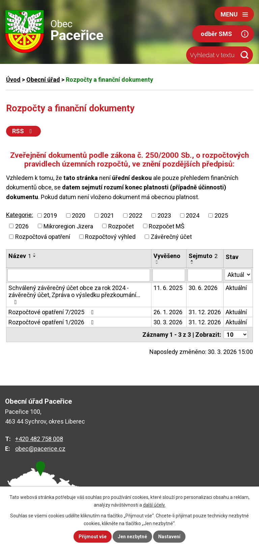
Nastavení (169, 536)
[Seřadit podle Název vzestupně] (34, 253)
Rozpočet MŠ (166, 225)
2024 (192, 215)
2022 (135, 215)
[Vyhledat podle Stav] (238, 274)
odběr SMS (216, 33)
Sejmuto (203, 255)
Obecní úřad (43, 79)
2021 (107, 215)
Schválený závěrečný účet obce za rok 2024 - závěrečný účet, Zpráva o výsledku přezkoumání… (74, 294)
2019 (50, 215)
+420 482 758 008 (39, 438)
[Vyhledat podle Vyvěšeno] (168, 275)
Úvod (13, 79)
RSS (23, 131)
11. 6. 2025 (167, 287)
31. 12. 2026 (205, 312)
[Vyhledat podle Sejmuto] (205, 275)
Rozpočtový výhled (110, 236)
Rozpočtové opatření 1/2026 (52, 322)
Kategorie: (19, 214)
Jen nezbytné (132, 536)
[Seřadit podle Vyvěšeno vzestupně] (157, 260)
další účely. (154, 505)
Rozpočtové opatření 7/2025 (52, 312)
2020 (78, 215)
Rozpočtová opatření (42, 236)
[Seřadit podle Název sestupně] (34, 256)
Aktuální (236, 287)
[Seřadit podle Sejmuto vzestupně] (192, 260)
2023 (164, 215)
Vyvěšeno (166, 255)
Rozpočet (121, 225)
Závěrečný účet (171, 236)
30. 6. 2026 (203, 287)
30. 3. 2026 (167, 322)
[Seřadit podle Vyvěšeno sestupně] (157, 263)
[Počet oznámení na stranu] (236, 334)
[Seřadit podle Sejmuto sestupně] (192, 263)
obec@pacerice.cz (40, 448)
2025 (221, 215)
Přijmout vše (93, 536)
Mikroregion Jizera (68, 225)
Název (19, 255)
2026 (22, 225)
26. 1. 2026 (167, 312)
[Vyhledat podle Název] (78, 275)
